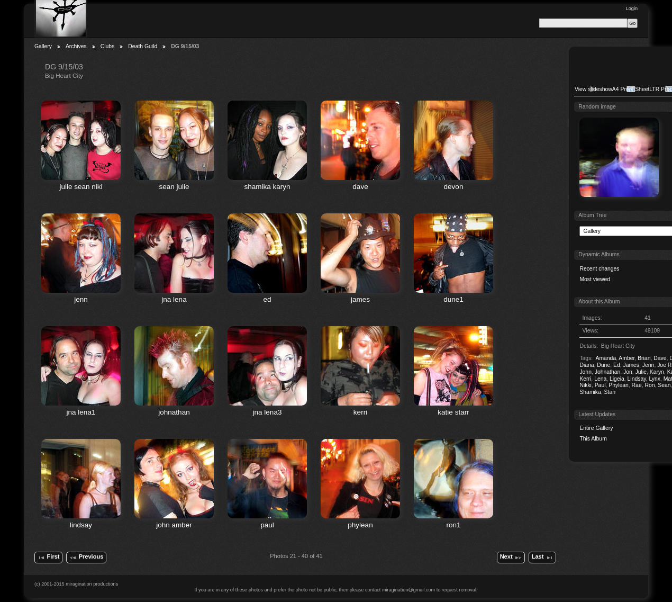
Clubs (108, 46)
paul (267, 525)
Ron (649, 385)
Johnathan (608, 372)
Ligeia (617, 379)
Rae (637, 385)
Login (632, 8)
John (585, 372)
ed (267, 299)
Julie (641, 372)
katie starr (453, 412)
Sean (664, 385)
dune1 (453, 299)
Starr (610, 392)
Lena (600, 379)
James (631, 365)
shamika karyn (267, 187)
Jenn (648, 365)
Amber (626, 358)
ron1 (453, 525)
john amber (174, 525)
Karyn (657, 372)
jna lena (173, 299)
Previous (86, 557)
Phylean (619, 385)
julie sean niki (80, 187)
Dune (603, 365)
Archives (76, 46)
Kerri (585, 379)
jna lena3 (267, 412)
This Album (592, 439)
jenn (81, 299)
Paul (600, 385)
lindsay (81, 525)
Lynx (654, 379)
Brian (644, 358)
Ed (616, 365)
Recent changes (599, 269)
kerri (360, 412)
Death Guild (142, 46)
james (360, 299)
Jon (627, 372)
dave (360, 187)
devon (454, 187)
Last (542, 557)
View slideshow (593, 89)
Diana (586, 365)
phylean (360, 525)
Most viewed (594, 279)
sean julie (174, 187)
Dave (659, 358)
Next (511, 557)
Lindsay (637, 379)
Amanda (605, 358)
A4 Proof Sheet (630, 89)
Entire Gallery (596, 428)
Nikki (585, 385)
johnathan (173, 412)
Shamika (590, 392)
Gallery (43, 46)
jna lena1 (81, 412)
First (48, 557)
